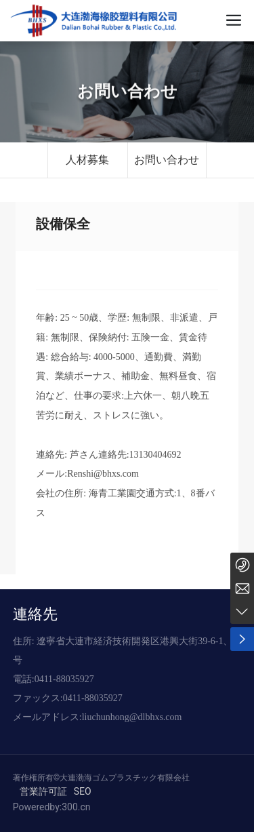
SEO (82, 791)
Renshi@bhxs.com (103, 474)
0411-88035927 (64, 679)
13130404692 (155, 455)
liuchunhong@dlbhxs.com (132, 717)
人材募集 (87, 159)
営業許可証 (43, 791)
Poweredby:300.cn (52, 806)
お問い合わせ (127, 92)
